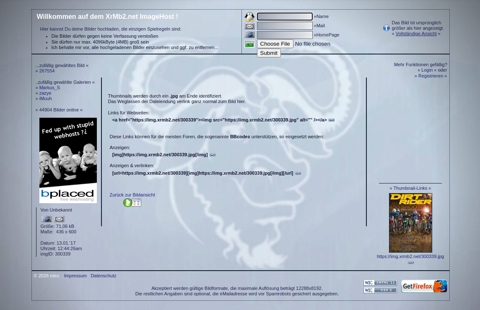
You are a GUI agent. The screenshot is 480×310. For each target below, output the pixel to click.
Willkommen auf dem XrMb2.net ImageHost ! (108, 16)
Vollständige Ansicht (416, 33)
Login (427, 69)
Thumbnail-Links (411, 188)
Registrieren (430, 75)
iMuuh (45, 98)
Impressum (75, 275)
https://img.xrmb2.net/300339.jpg (410, 256)
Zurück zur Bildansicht (132, 194)
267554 (47, 70)
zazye (45, 93)
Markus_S (49, 87)
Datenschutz (103, 275)
